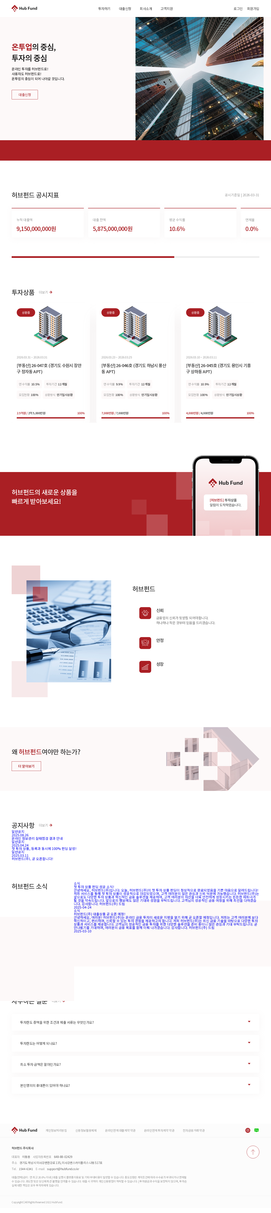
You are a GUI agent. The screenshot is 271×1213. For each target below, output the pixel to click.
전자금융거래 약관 (194, 1135)
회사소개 (146, 8)
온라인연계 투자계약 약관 (159, 1135)
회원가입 (253, 8)
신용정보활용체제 (86, 1135)
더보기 (45, 297)
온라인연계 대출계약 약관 (120, 1135)
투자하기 (104, 8)
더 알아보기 (26, 770)
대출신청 (125, 8)
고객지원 (166, 8)
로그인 (238, 8)
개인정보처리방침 (56, 1135)
